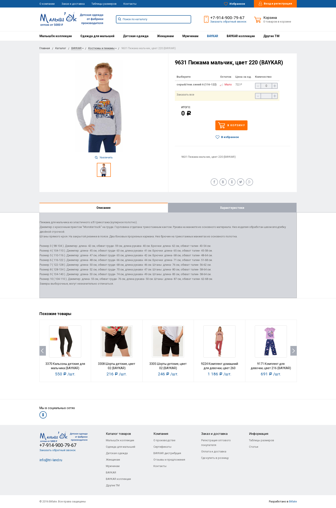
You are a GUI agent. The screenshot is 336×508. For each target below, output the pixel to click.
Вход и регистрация (275, 4)
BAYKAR (212, 36)
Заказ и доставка (73, 3)
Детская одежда (135, 36)
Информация (258, 434)
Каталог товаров (118, 434)
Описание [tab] (103, 207)
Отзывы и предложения (169, 459)
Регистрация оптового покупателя (216, 443)
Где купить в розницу (215, 457)
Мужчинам (190, 36)
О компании (47, 3)
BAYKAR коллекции (241, 36)
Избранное (234, 4)
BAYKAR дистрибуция (167, 453)
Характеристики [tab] (232, 207)
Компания (160, 434)
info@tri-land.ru (50, 460)
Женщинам (165, 36)
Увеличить (103, 157)
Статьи (253, 446)
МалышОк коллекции (55, 36)
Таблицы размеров (104, 3)
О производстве (164, 440)
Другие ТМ (271, 36)
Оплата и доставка (213, 451)
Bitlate (293, 501)
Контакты (129, 3)
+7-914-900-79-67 (227, 17)
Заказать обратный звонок (228, 21)
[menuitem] (55, 36)
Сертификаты (162, 446)
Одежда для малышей (97, 36)
